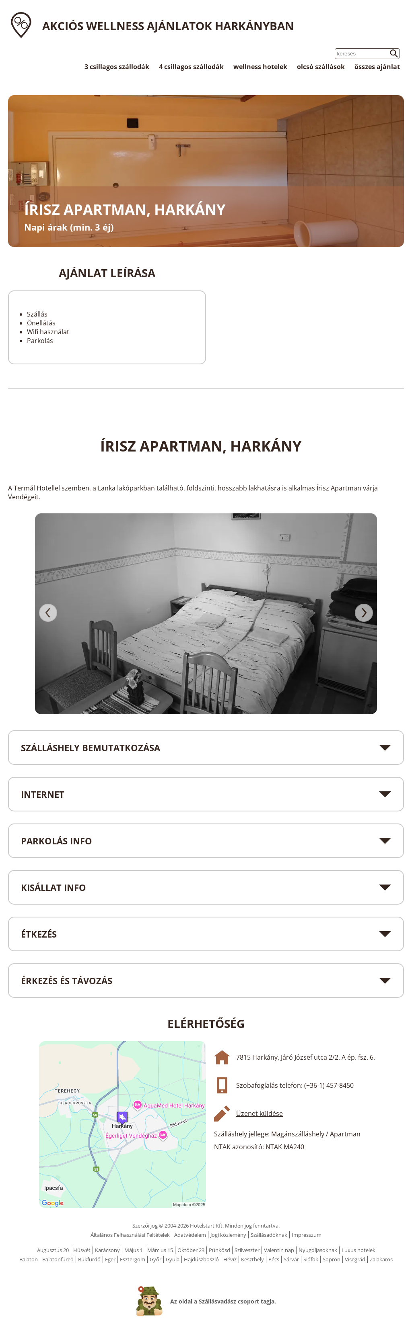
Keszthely (252, 1259)
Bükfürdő (89, 1259)
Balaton (28, 1259)
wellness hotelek (260, 66)
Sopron (331, 1259)
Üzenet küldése (259, 1113)
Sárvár (291, 1259)
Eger (110, 1259)
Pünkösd (219, 1250)
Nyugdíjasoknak (318, 1250)
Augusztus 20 (53, 1250)
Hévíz (230, 1259)
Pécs (273, 1259)
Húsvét (82, 1250)
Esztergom (132, 1259)
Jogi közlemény (228, 1234)
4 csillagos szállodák (191, 66)
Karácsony (107, 1250)
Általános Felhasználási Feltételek (130, 1234)
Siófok (310, 1259)
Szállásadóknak (269, 1234)
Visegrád (355, 1259)
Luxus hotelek (358, 1250)
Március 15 (160, 1250)
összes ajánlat (377, 66)
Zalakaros (381, 1259)
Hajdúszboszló (201, 1259)
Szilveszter (247, 1250)
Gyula (172, 1259)
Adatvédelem (190, 1234)
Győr (155, 1259)
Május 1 (133, 1250)
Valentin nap (279, 1250)
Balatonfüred (58, 1259)
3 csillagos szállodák (116, 66)
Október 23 (190, 1250)
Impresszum (306, 1234)
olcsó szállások (321, 66)
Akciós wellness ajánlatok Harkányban (168, 25)
